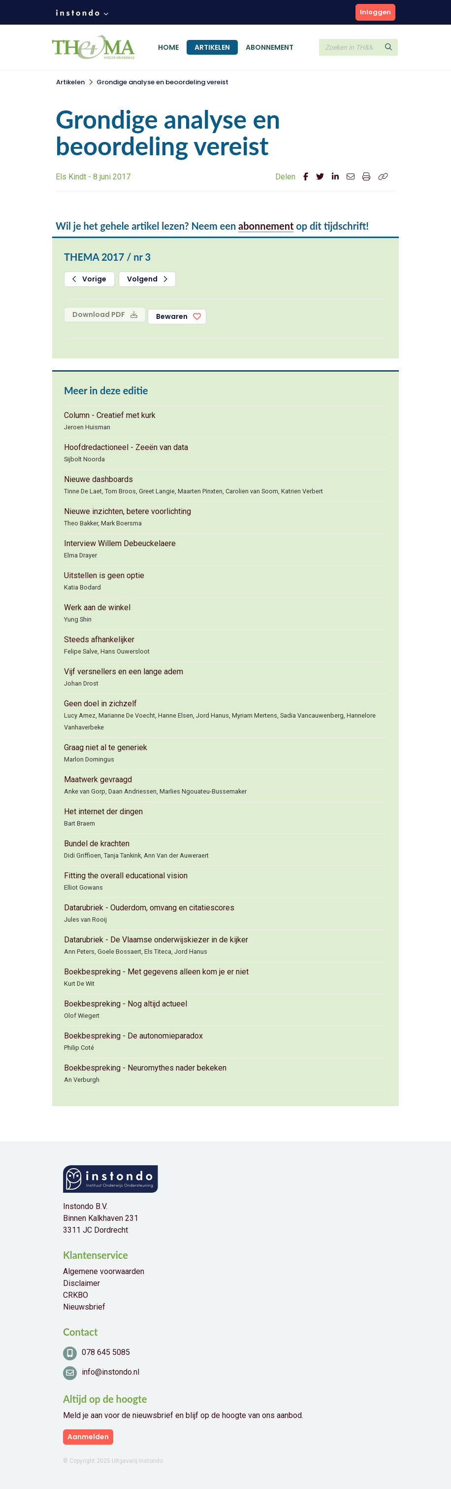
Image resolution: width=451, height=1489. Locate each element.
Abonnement (269, 47)
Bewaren (172, 316)
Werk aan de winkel (97, 607)
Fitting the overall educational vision (126, 875)
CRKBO (75, 1295)
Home (168, 47)
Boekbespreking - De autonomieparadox (133, 1035)
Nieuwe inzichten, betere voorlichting (127, 511)
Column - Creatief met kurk (110, 415)
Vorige (89, 279)
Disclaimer (81, 1283)
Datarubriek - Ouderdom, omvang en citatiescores (149, 907)
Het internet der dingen (103, 811)
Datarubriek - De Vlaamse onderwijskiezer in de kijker (156, 939)
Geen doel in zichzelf (100, 703)
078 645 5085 (106, 1352)
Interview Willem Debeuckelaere (120, 543)
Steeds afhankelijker (99, 639)
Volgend (147, 279)
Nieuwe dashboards (98, 479)
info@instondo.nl (110, 1372)
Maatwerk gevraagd (98, 779)
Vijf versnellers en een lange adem (123, 671)
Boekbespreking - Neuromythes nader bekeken (145, 1068)
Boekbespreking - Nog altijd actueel (125, 1003)
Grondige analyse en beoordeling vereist (162, 82)
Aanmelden (88, 1437)
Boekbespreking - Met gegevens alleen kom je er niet (156, 971)
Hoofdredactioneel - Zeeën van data (126, 447)
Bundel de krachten (96, 843)
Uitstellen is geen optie (104, 575)
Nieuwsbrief (84, 1307)
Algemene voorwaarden (103, 1271)
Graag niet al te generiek (105, 747)
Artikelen (212, 47)
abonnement (265, 226)
